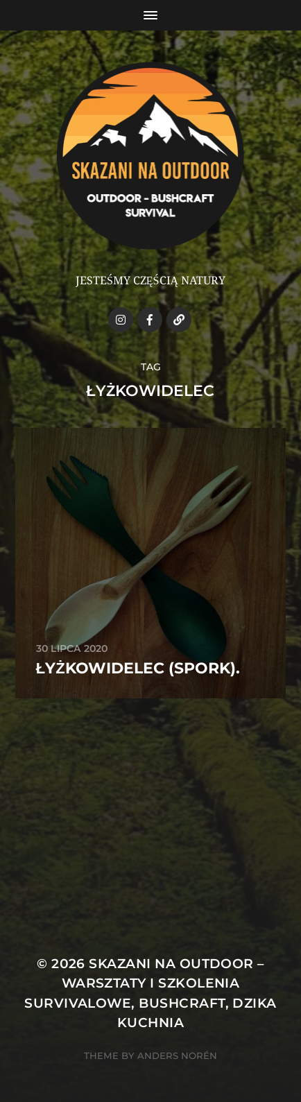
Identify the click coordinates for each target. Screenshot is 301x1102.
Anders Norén (177, 1055)
